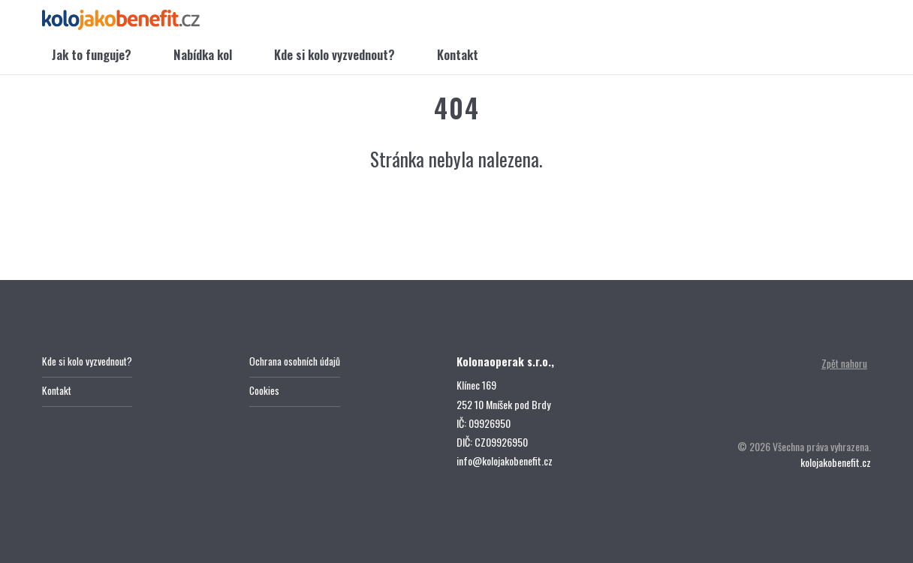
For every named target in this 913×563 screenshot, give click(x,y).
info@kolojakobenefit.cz (504, 460)
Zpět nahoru (842, 364)
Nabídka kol (202, 56)
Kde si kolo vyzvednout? (334, 56)
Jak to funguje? (91, 56)
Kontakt (457, 56)
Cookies (264, 391)
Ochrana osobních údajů (295, 361)
